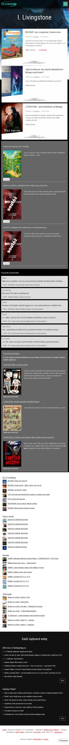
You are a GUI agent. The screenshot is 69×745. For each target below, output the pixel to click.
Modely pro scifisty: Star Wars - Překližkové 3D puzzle (25, 606)
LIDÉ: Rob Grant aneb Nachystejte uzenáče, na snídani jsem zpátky (29, 494)
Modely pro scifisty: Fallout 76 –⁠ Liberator (21, 620)
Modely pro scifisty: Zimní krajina (18, 602)
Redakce (37, 77)
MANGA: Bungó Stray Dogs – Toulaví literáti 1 (22, 563)
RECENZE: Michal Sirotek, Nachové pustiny (21, 508)
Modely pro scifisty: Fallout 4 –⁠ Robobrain (21, 625)
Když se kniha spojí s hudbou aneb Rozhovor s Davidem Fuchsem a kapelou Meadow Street (33, 693)
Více (62, 681)
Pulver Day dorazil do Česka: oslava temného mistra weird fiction (25, 700)
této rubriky (9, 357)
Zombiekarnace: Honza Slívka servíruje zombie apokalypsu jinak (24, 714)
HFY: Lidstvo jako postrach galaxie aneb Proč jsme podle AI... (27, 321)
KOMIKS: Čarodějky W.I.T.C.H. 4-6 (18, 586)
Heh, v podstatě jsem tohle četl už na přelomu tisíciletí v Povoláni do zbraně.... (31, 330)
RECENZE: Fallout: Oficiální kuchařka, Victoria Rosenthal (25, 309)
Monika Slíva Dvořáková (51, 730)
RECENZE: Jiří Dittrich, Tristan (17, 490)
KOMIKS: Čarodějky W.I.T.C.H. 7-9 (18, 581)
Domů (3, 26)
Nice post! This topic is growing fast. (15, 293)
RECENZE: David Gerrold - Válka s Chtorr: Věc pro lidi (24, 485)
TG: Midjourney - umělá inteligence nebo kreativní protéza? (26, 616)
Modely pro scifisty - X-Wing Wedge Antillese (22, 611)
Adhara (4, 278)
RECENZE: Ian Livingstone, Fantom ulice (43, 32)
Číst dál (6, 179)
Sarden (4, 730)
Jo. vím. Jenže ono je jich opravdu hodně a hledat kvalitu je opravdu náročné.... (31, 342)
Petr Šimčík (37, 732)
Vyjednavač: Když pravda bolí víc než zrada (18, 704)
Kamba (36, 37)
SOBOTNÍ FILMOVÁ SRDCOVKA (18, 520)
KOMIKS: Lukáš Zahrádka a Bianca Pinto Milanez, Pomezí (26, 568)
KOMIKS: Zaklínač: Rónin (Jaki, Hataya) (20, 572)
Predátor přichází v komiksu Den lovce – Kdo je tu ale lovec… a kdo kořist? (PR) (29, 666)
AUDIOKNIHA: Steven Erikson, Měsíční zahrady (22, 504)
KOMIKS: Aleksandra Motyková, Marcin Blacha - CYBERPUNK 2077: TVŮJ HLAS (33, 559)
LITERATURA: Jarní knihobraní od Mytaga (43, 106)
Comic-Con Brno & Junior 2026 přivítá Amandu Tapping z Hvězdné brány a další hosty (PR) (33, 655)
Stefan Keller (37, 739)
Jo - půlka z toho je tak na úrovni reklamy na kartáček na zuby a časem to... (29, 318)
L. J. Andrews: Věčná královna (13, 659)
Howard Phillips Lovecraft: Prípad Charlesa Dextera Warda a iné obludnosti (28, 669)
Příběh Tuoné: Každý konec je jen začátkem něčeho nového (23, 696)
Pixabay (45, 739)
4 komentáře (42, 50)
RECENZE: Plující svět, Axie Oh (17, 481)
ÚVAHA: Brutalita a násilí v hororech (19, 297)
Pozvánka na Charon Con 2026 (14, 711)
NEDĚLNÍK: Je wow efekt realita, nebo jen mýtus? (24, 285)
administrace (58, 732)
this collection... (7, 290)
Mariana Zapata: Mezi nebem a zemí (15, 662)
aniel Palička (20, 732)
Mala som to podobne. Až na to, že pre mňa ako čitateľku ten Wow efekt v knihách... (33, 281)
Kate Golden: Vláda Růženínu (13, 676)
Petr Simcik (6, 339)
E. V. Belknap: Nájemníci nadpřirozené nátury (18, 652)
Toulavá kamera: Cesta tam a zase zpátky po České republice (23, 707)
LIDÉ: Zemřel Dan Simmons (16, 499)
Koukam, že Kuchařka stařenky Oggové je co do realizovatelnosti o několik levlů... (32, 305)
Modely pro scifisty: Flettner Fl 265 (19, 597)
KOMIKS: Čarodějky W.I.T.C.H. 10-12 (19, 577)
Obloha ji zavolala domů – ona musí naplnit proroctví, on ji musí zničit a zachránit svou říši (32, 673)
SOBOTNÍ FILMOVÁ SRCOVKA (17, 547)
